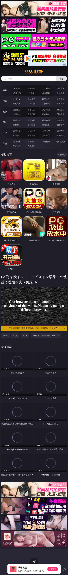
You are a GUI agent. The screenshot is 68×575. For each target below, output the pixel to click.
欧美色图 (46, 120)
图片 (5, 122)
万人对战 (46, 88)
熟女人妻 (16, 103)
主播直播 (46, 103)
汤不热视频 (60, 141)
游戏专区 (60, 88)
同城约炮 (16, 141)
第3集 (25, 335)
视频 (5, 100)
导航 (5, 143)
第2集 (15, 335)
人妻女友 (46, 131)
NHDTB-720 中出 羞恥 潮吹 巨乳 (45, 335)
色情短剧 (31, 146)
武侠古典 (60, 131)
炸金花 (31, 93)
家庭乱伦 (31, 131)
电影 (5, 111)
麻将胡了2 (17, 93)
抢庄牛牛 (60, 93)
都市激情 (16, 131)
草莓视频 (46, 141)
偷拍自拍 (31, 109)
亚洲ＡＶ (16, 99)
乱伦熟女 (46, 114)
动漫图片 (60, 120)
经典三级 (31, 114)
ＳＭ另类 (60, 103)
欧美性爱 (60, 109)
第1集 (5, 335)
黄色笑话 (46, 135)
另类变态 (60, 114)
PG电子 (17, 88)
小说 (5, 132)
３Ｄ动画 (60, 99)
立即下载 (52, 569)
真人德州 (31, 88)
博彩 (5, 90)
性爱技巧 (60, 135)
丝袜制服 (31, 103)
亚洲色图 (31, 120)
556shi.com (34, 72)
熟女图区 (46, 125)
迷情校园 (16, 135)
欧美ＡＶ (46, 99)
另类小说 (31, 135)
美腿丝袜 (16, 125)
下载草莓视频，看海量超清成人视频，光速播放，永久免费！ (37, 328)
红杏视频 (16, 146)
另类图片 (60, 125)
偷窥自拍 (16, 120)
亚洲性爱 (16, 109)
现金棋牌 (46, 93)
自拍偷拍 (31, 99)
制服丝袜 (16, 114)
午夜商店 (31, 141)
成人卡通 (46, 109)
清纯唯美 (31, 125)
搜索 (61, 78)
